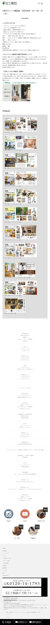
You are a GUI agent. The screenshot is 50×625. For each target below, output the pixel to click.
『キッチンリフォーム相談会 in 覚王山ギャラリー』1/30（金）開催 (25, 449)
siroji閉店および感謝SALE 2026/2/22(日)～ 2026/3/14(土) (25, 416)
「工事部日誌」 (6, 563)
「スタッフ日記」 (6, 560)
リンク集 (4, 570)
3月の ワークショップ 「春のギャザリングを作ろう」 (25, 367)
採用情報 (4, 568)
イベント (4, 555)
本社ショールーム (12, 40)
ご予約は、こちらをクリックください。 (20, 83)
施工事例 (4, 550)
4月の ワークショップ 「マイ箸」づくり (25, 348)
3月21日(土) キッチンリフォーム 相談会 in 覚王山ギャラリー (25, 395)
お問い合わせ (5, 575)
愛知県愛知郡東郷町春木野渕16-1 (11, 600)
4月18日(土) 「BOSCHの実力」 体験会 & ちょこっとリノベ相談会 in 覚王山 (25, 337)
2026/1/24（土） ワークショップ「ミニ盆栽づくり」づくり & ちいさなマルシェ (25, 488)
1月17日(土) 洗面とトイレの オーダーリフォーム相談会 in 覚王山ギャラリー (25, 497)
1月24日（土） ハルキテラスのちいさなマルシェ (25, 480)
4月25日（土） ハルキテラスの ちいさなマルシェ (25, 357)
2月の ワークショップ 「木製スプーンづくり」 (25, 425)
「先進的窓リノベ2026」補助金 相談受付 (25, 456)
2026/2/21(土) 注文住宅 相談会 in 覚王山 (25, 443)
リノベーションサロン (25, 388)
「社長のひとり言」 (7, 558)
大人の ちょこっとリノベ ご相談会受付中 (25, 464)
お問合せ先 (6, 48)
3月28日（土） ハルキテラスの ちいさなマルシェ (25, 376)
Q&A (3, 573)
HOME (3, 548)
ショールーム (5, 553)
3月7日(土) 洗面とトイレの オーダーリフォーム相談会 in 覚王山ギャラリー (25, 405)
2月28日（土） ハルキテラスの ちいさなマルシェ (25, 434)
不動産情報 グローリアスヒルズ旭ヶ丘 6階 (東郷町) (25, 473)
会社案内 (4, 565)
